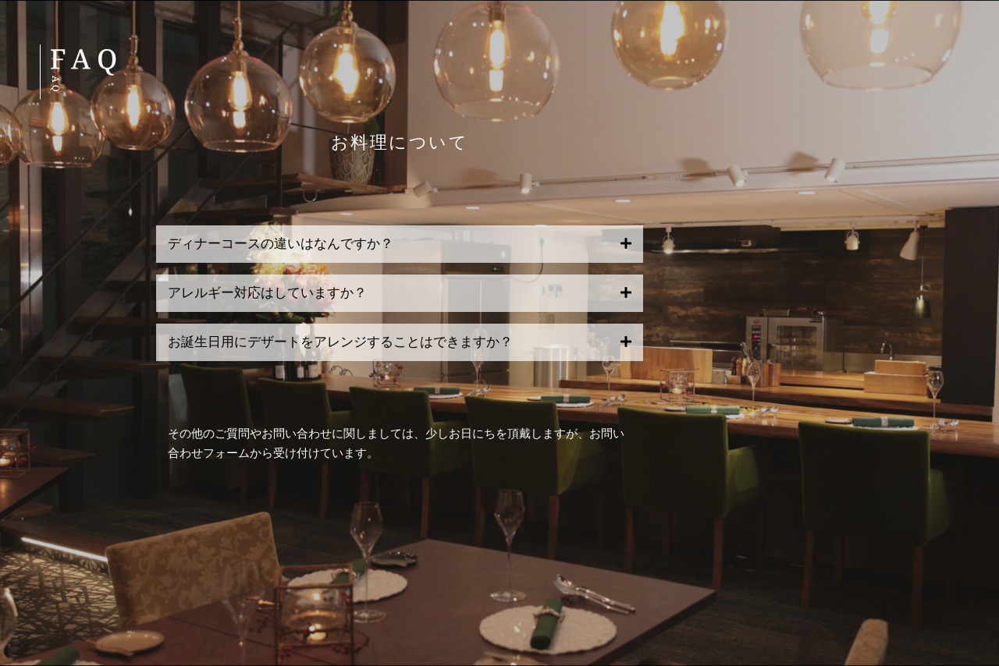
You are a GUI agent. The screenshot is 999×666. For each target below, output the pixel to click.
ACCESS (923, 197)
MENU (933, 125)
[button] (399, 244)
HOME (933, 53)
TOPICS (925, 232)
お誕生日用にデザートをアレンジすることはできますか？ (340, 342)
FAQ (941, 304)
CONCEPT (916, 89)
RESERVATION (896, 268)
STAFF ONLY (904, 340)
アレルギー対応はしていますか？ (267, 292)
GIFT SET (917, 161)
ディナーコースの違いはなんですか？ (280, 243)
